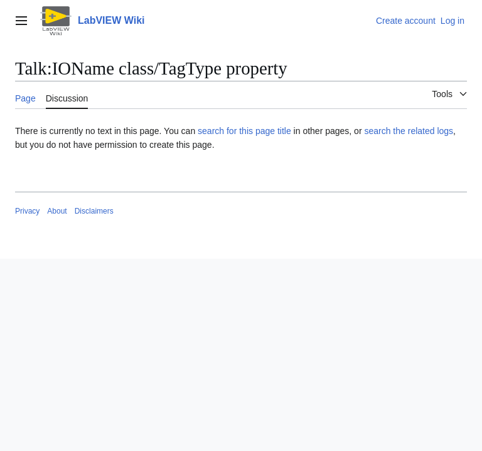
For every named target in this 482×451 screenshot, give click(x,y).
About (57, 211)
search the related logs (408, 131)
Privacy (27, 211)
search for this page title (244, 131)
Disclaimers (94, 211)
